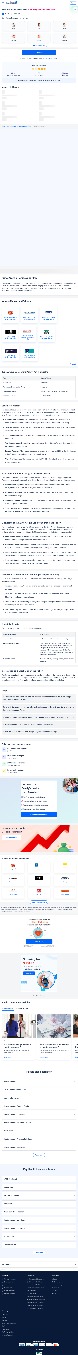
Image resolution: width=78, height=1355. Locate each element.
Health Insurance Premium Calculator (18, 1139)
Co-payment (8, 1187)
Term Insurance (9, 1285)
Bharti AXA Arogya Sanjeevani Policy (48, 318)
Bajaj (39, 869)
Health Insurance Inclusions (14, 1220)
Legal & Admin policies (9, 1323)
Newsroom (55, 1288)
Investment (8, 1288)
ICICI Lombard (65, 894)
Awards (54, 1291)
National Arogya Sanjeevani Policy (30, 356)
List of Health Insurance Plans (15, 1090)
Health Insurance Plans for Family (16, 1106)
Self (13, 28)
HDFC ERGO (39, 894)
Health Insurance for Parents (14, 1147)
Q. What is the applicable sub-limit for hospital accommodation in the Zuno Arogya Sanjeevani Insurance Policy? (37, 698)
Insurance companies (59, 1285)
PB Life (54, 1294)
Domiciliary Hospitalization (14, 1212)
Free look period (10, 1245)
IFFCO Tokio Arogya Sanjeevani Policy (46, 337)
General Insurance (10, 1279)
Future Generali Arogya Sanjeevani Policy (27, 337)
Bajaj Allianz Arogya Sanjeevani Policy (29, 318)
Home (3, 126)
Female (17, 14)
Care (65, 869)
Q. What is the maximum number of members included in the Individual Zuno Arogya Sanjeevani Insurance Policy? (37, 708)
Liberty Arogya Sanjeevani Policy (11, 356)
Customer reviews (57, 1282)
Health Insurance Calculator (36, 1299)
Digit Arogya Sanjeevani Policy (11, 337)
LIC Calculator (31, 1294)
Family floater (9, 1237)
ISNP (3, 1326)
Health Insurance (11, 126)
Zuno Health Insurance (24, 126)
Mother (64, 40)
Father (39, 40)
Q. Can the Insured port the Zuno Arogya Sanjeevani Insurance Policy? (30, 732)
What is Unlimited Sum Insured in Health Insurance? (54, 1045)
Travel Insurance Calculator (35, 1302)
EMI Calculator (31, 1291)
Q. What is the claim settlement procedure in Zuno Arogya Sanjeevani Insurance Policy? (37, 717)
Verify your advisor (8, 1332)
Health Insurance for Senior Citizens (17, 1123)
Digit (39, 882)
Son (64, 28)
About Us (5, 1314)
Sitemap (4, 1317)
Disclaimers (6, 1264)
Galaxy (65, 882)
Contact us (5, 1329)
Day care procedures (11, 1195)
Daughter (14, 40)
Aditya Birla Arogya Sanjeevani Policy (10, 318)
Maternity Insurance (11, 1098)
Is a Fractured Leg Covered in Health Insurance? (17, 1045)
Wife (39, 28)
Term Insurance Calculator (35, 1288)
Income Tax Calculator (34, 1285)
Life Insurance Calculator (35, 1297)
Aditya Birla (13, 869)
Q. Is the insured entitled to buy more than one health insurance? (28, 724)
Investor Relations (7, 1335)
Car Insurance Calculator (35, 1305)
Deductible (8, 1204)
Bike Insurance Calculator (35, 1308)
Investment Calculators (37, 1279)
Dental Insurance (10, 1131)
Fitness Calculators (35, 1282)
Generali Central (13, 894)
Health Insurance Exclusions (14, 1228)
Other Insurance (9, 1294)
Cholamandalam (13, 882)
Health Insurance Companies (14, 1114)
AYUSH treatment (10, 1179)
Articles (54, 1279)
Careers (4, 1320)
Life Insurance (9, 1282)
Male (7, 14)
